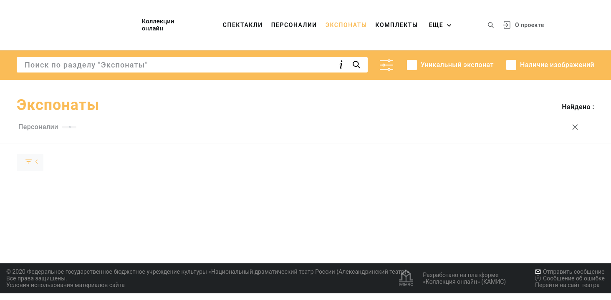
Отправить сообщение (569, 271)
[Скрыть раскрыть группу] (30, 162)
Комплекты (397, 25)
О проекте (529, 25)
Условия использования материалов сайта (65, 285)
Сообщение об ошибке (570, 278)
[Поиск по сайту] (490, 25)
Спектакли (243, 25)
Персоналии (294, 25)
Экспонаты (346, 25)
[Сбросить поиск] (575, 127)
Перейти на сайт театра (567, 285)
